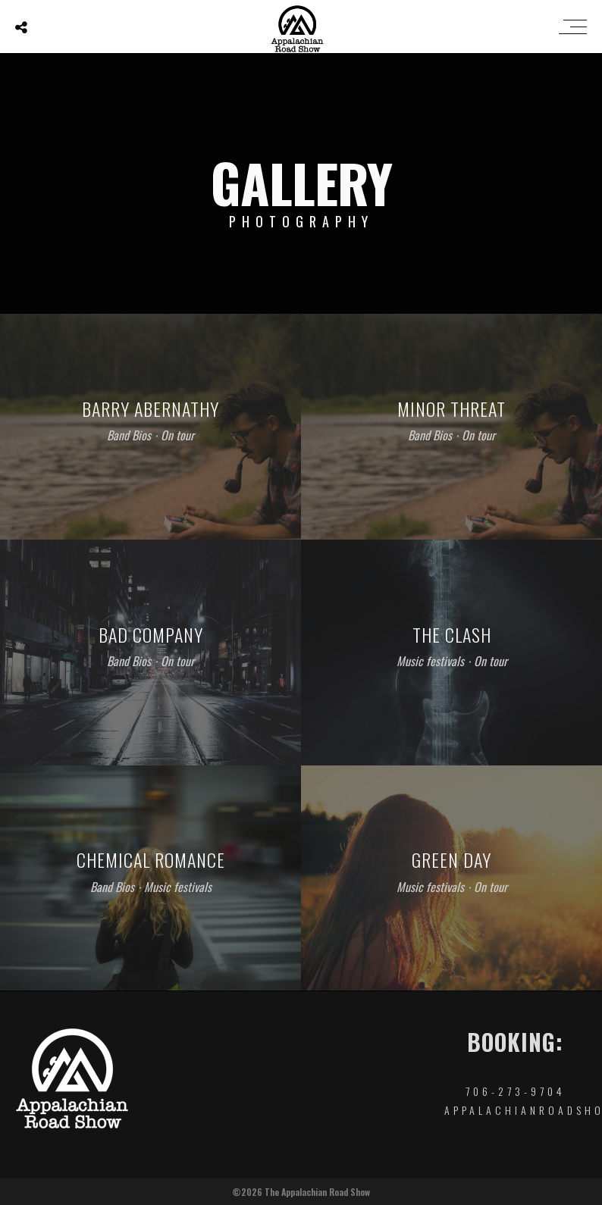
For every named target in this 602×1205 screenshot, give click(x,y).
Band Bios (129, 435)
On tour (177, 435)
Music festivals (430, 661)
